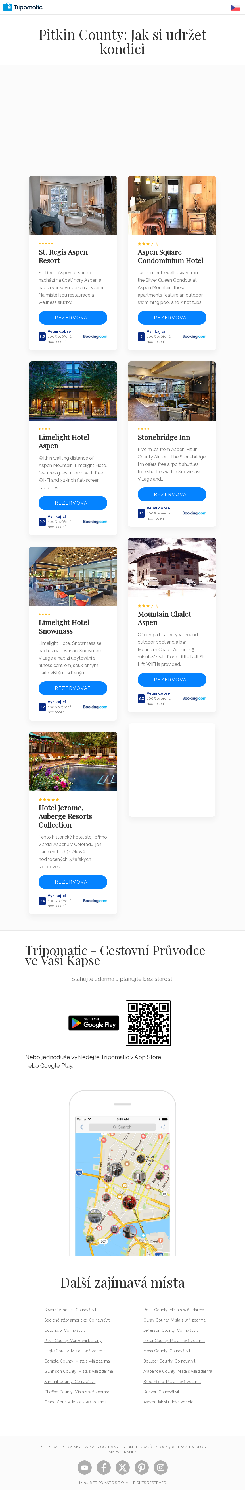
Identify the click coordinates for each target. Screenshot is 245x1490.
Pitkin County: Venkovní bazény (73, 1336)
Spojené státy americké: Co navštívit (77, 1316)
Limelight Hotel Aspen (64, 439)
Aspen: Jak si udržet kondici (168, 1398)
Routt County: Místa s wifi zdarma (173, 1306)
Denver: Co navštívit (161, 1388)
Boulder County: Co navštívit (169, 1357)
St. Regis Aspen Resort (63, 255)
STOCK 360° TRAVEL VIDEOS (181, 1443)
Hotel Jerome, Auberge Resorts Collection (66, 812)
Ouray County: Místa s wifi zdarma (174, 1316)
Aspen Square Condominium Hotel (171, 255)
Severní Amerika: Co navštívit (70, 1306)
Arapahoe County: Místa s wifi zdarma (177, 1367)
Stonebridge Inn (165, 435)
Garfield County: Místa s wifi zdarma (77, 1357)
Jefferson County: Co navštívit (170, 1326)
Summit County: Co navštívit (69, 1377)
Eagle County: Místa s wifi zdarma (75, 1347)
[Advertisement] (122, 124)
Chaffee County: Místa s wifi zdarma (76, 1388)
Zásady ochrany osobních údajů (118, 1443)
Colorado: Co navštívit (64, 1326)
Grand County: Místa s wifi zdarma (75, 1398)
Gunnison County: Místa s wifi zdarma (78, 1367)
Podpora (48, 1443)
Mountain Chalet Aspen (165, 615)
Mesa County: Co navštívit (166, 1347)
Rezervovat (73, 317)
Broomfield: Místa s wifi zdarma (172, 1377)
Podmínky (71, 1443)
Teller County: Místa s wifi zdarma (174, 1336)
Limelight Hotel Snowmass (64, 623)
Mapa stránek (123, 1448)
